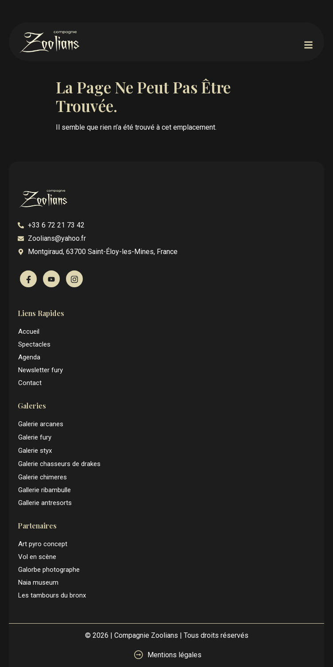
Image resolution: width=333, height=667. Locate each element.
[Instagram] (74, 278)
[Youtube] (51, 278)
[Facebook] (28, 278)
